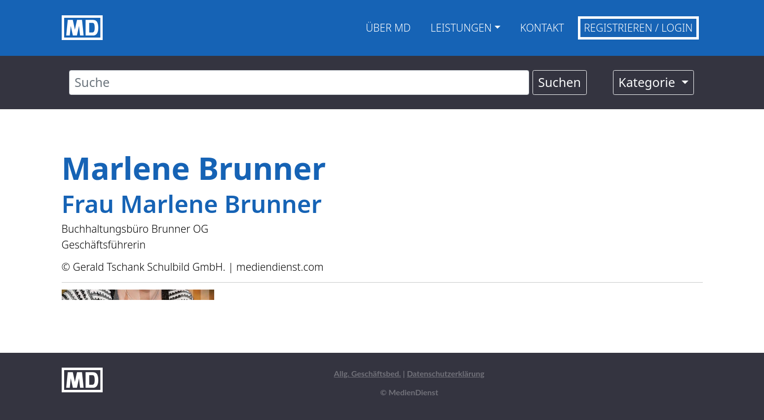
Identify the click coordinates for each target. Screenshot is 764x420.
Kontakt (542, 28)
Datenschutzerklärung (445, 373)
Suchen (559, 82)
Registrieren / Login (638, 28)
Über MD (388, 28)
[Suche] (299, 82)
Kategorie (648, 82)
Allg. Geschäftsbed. (367, 373)
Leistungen (461, 28)
